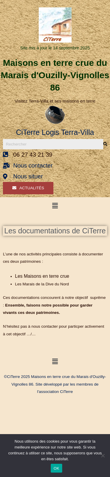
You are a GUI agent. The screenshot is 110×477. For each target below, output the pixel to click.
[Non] (103, 455)
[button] (55, 205)
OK (56, 468)
